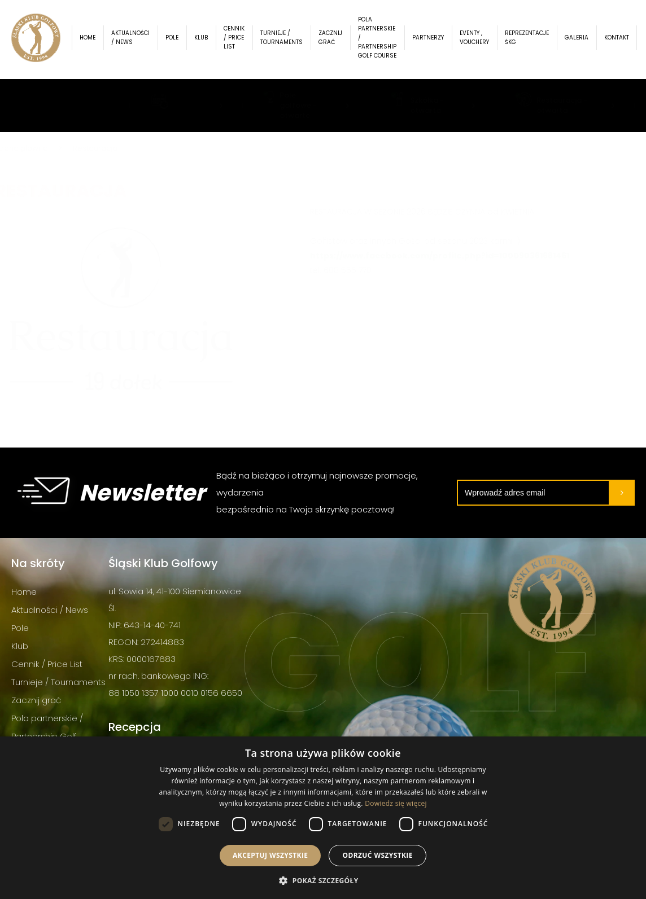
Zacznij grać (338, 39)
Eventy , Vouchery (481, 39)
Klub (208, 39)
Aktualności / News (138, 39)
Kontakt (624, 39)
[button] (322, 880)
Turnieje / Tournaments (289, 39)
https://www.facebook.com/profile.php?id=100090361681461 (422, 255)
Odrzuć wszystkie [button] (377, 855)
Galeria (584, 39)
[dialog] (323, 817)
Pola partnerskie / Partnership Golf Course (384, 39)
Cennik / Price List (241, 39)
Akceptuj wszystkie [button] (270, 855)
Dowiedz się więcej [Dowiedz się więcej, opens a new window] (396, 803)
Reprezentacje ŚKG (534, 39)
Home (95, 39)
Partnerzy (435, 39)
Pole (179, 39)
